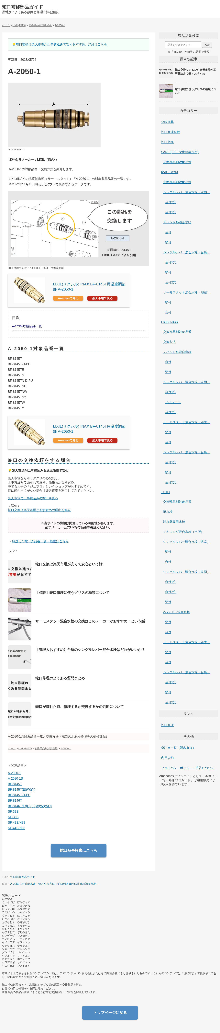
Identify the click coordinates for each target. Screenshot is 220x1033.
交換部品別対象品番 (177, 162)
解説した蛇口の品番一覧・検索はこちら (40, 541)
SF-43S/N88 (16, 822)
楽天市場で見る (102, 298)
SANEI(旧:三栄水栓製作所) (180, 152)
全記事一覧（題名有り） (178, 748)
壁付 (168, 242)
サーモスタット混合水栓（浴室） (186, 292)
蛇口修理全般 (170, 132)
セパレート (173, 402)
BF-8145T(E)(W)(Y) (21, 789)
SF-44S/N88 (16, 828)
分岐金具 (167, 122)
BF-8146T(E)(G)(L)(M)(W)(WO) (30, 806)
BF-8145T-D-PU (19, 795)
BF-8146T (15, 800)
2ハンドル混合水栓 (176, 612)
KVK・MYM (169, 172)
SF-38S (13, 817)
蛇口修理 (167, 725)
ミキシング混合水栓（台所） (183, 532)
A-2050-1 (14, 773)
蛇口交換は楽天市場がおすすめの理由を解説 (39, 510)
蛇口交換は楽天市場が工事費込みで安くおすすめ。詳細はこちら (61, 44)
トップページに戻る (110, 1013)
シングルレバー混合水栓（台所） (186, 252)
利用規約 (167, 758)
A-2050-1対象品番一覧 (27, 326)
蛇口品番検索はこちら (78, 850)
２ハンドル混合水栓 (177, 222)
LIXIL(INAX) (169, 322)
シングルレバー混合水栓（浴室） (186, 542)
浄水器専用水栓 (174, 521)
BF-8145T (15, 784)
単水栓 (167, 511)
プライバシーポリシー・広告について (187, 768)
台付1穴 (170, 212)
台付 (168, 232)
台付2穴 (170, 202)
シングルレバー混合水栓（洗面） (186, 192)
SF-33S (13, 811)
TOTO (165, 492)
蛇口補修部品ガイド (22, 6)
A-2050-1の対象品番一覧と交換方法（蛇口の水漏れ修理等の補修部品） (54, 883)
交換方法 (169, 342)
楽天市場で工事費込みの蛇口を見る (33, 498)
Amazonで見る (68, 298)
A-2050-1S (15, 778)
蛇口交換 (167, 142)
